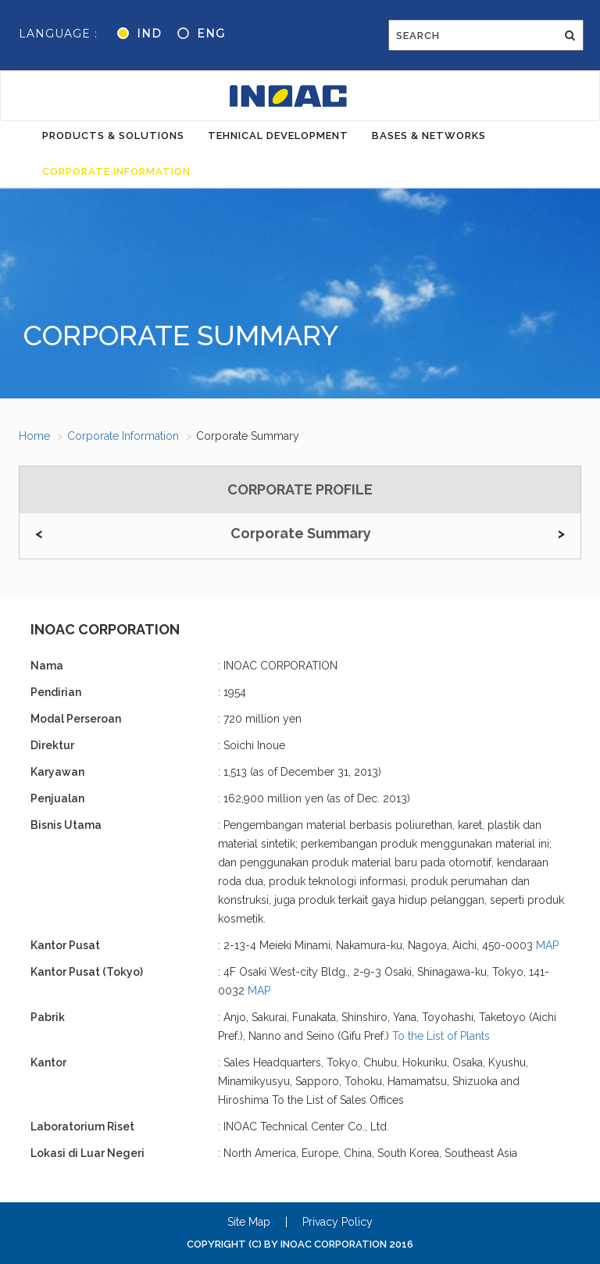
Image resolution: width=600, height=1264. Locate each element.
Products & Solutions (113, 135)
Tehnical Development (278, 135)
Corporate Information (116, 171)
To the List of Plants (441, 1036)
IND (149, 34)
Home (34, 436)
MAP (547, 945)
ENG (211, 34)
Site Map (248, 1222)
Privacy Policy (337, 1222)
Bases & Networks (429, 135)
